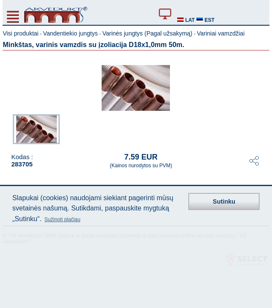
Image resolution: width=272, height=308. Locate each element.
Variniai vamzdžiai (221, 33)
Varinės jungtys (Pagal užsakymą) (147, 33)
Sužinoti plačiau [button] (62, 219)
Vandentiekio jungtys (70, 33)
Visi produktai (20, 33)
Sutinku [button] (224, 201)
